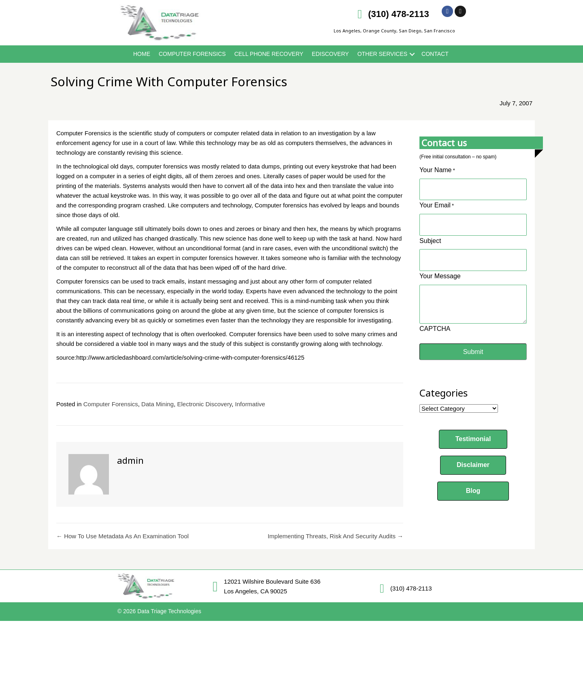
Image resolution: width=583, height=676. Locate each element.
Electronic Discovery (204, 404)
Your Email (436, 203)
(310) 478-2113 (398, 14)
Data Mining (157, 404)
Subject (430, 235)
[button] (473, 431)
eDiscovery (330, 54)
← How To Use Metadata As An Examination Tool (122, 536)
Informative (250, 404)
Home (141, 54)
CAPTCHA (434, 321)
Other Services (382, 54)
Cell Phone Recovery (268, 54)
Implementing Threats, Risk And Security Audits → (335, 536)
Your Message (440, 268)
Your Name (437, 170)
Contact (435, 54)
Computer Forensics (192, 54)
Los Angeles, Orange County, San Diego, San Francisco (394, 31)
